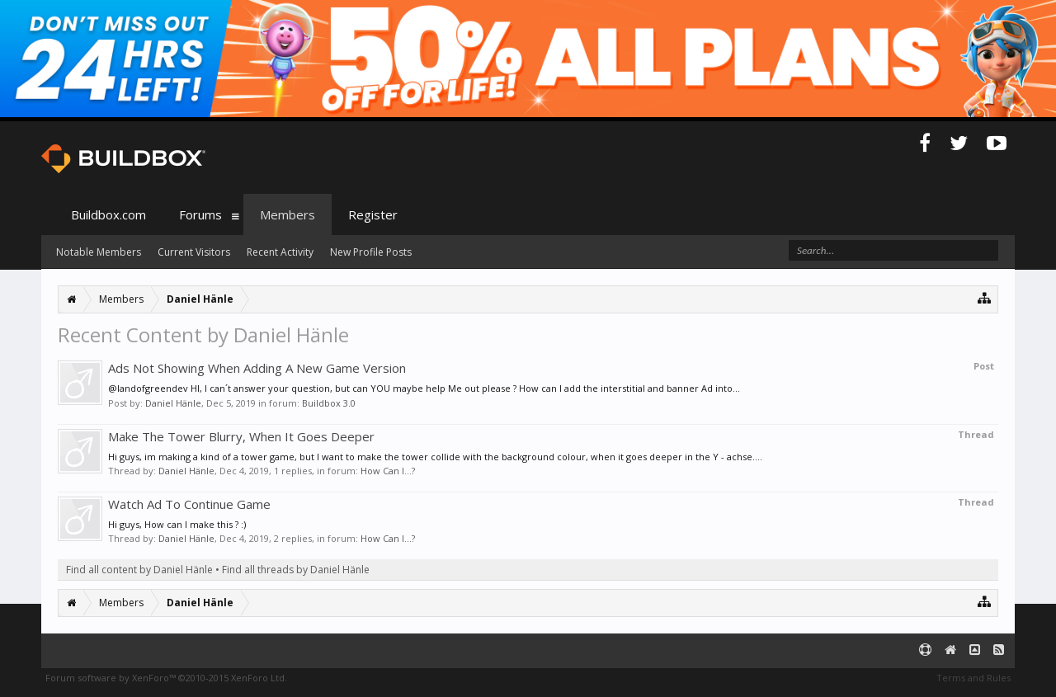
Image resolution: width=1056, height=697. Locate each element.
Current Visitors (194, 252)
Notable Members (98, 252)
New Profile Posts (371, 252)
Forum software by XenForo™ (166, 677)
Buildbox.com (108, 214)
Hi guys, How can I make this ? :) (177, 524)
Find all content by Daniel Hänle (139, 570)
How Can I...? (388, 470)
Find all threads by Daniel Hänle (296, 570)
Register (373, 214)
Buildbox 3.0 (329, 403)
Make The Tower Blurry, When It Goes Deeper (241, 436)
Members (287, 214)
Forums (200, 214)
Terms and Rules (973, 677)
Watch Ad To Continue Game (189, 504)
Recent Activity (280, 252)
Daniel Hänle (173, 403)
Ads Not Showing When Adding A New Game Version (257, 368)
